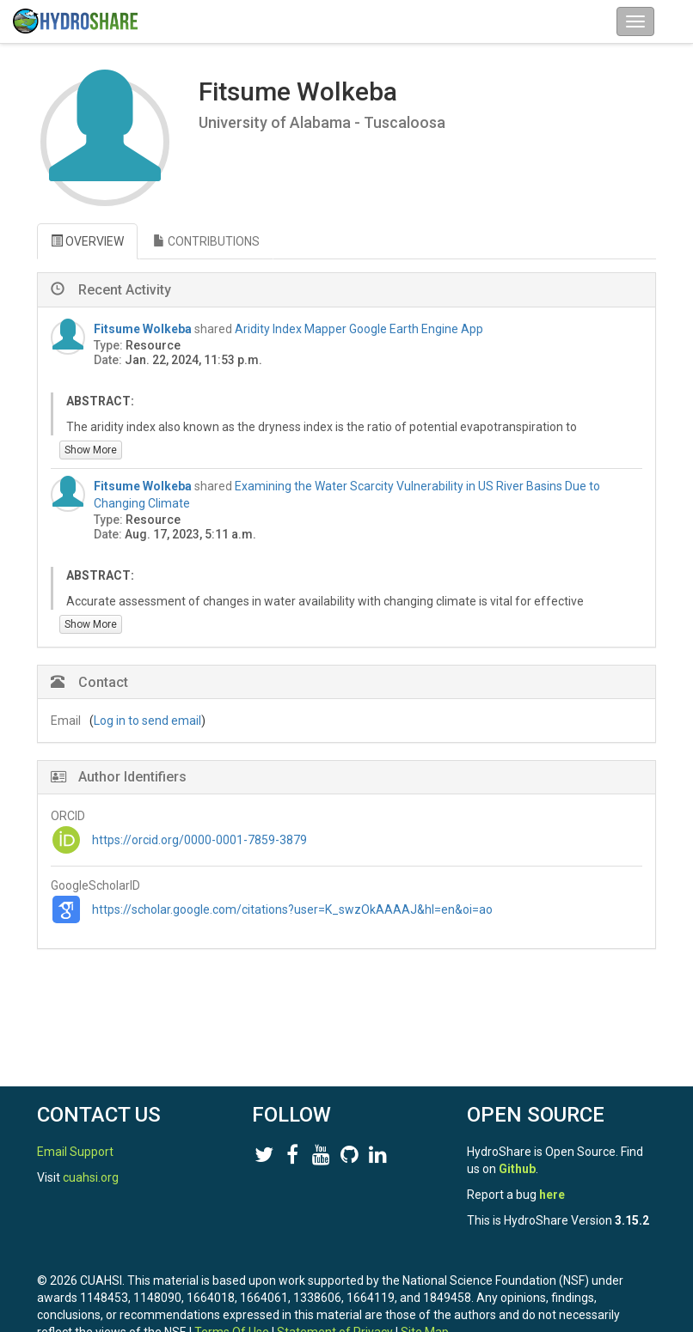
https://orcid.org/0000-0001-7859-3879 (199, 840)
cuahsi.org (91, 1177)
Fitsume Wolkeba (143, 329)
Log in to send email (147, 720)
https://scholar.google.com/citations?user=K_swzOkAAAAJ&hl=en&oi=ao (292, 909)
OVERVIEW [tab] (87, 241)
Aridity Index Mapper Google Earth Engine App (359, 329)
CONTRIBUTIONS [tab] (206, 241)
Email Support (75, 1152)
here (552, 1194)
